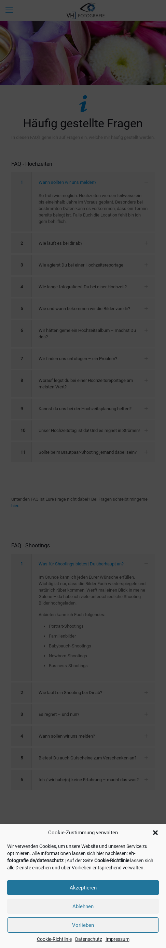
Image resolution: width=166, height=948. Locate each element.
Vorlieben (83, 925)
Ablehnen (83, 906)
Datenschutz (88, 939)
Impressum (117, 939)
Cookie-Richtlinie (111, 860)
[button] (155, 832)
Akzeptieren (83, 888)
